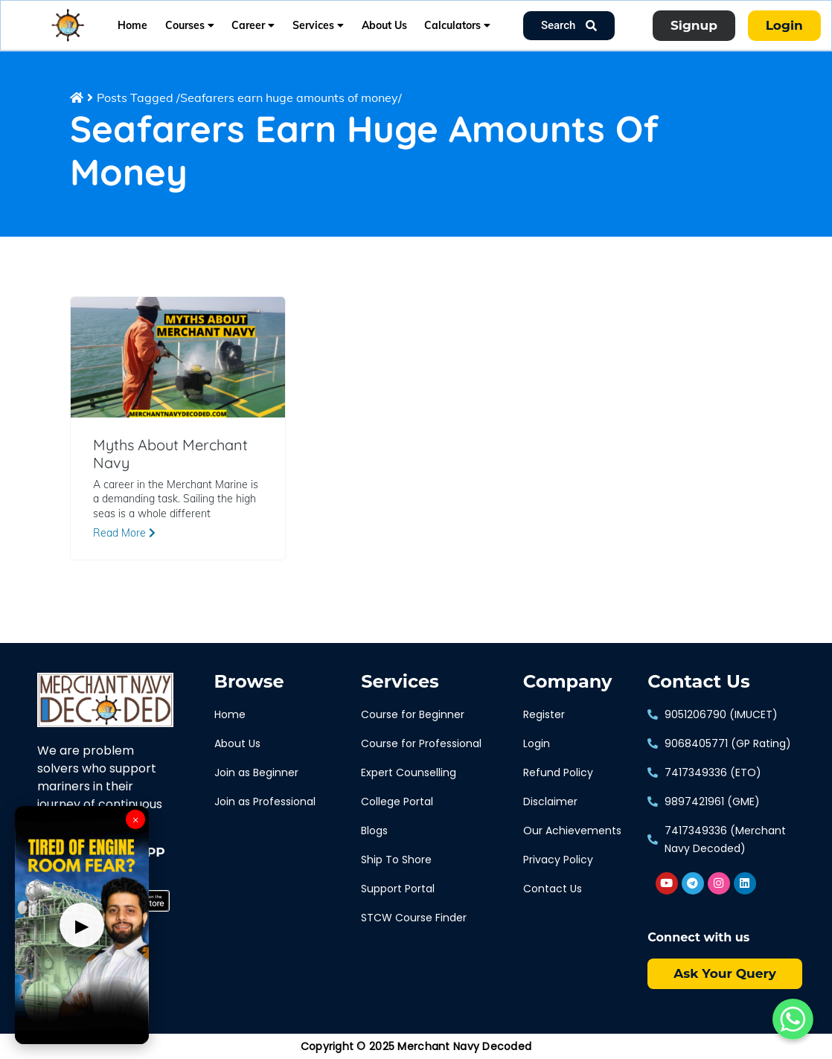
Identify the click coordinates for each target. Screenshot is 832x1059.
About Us (384, 25)
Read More (124, 533)
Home (132, 25)
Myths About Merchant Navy (170, 454)
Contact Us (698, 682)
